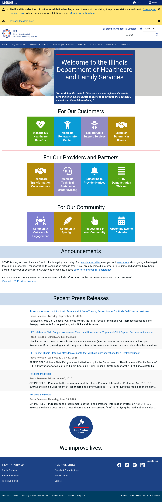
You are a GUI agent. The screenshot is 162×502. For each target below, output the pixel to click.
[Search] (142, 35)
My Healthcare (19, 44)
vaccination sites (91, 262)
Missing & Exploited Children (35, 495)
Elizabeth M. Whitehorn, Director (119, 28)
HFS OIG (82, 44)
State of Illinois (153, 495)
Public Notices (9, 470)
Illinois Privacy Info (76, 495)
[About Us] (132, 44)
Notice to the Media (40, 373)
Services (154, 2)
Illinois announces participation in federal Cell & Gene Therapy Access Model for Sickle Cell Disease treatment (89, 311)
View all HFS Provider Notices (19, 281)
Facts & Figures (10, 481)
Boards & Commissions (67, 470)
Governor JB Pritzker (130, 495)
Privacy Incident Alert (22, 21)
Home (5, 44)
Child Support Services (63, 44)
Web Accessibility (10, 495)
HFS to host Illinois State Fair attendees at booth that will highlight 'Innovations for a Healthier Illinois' (84, 353)
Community (96, 44)
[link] (119, 465)
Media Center (61, 475)
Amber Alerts (58, 495)
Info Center (111, 44)
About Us (125, 44)
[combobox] (149, 28)
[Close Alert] (159, 9)
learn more (123, 262)
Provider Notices (10, 475)
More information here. (83, 13)
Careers (59, 481)
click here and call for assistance (93, 269)
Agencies (139, 2)
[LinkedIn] (142, 465)
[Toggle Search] (157, 34)
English (147, 29)
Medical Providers (39, 44)
